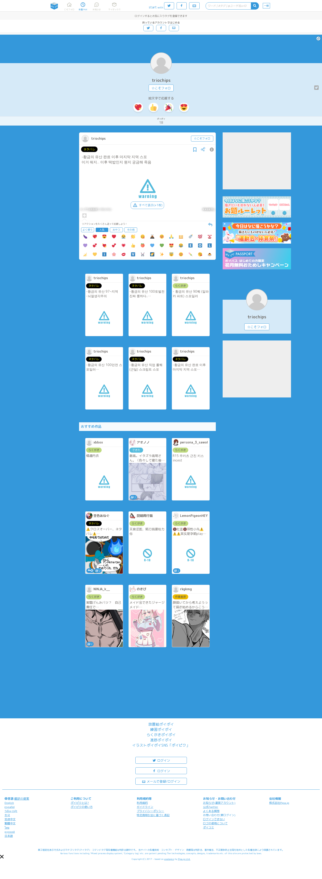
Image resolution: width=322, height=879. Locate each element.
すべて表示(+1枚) (147, 205)
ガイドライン (145, 807)
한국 (7, 815)
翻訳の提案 (21, 799)
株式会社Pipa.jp (279, 803)
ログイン (161, 760)
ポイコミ (208, 827)
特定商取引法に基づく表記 (153, 815)
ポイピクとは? (80, 803)
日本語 (9, 836)
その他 (130, 230)
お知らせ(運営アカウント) (219, 803)
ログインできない (214, 819)
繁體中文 (10, 823)
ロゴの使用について (215, 823)
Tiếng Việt (11, 811)
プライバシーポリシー (150, 811)
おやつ (116, 230)
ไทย (7, 828)
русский (10, 832)
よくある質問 (211, 811)
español (10, 807)
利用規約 (142, 803)
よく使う (87, 230)
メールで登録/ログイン (161, 781)
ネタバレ (89, 149)
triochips (161, 80)
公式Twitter (210, 807)
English (9, 803)
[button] (2, 856)
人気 (101, 230)
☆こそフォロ (161, 88)
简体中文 (10, 819)
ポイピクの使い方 (82, 807)
